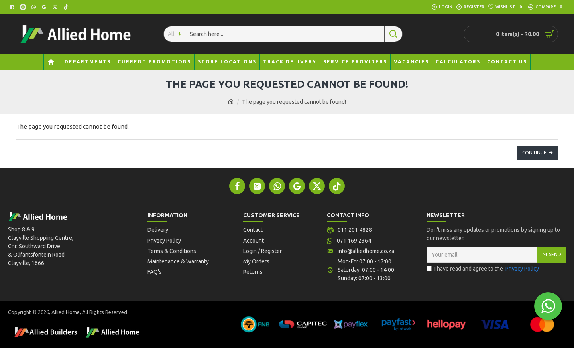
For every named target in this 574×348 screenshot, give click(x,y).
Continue (534, 152)
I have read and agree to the (483, 269)
